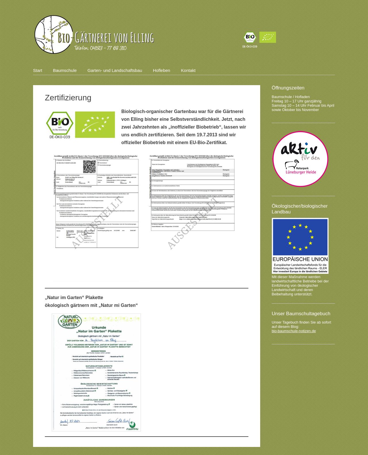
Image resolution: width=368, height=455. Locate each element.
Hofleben (161, 70)
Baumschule (65, 70)
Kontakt (188, 70)
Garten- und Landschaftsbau (114, 70)
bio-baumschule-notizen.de (294, 331)
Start (37, 70)
